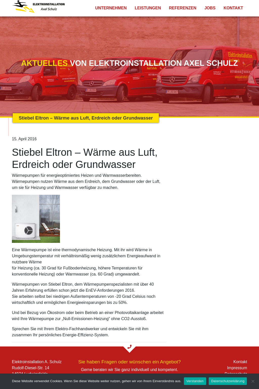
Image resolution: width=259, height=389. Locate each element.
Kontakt (233, 8)
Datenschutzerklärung (227, 381)
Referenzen (182, 8)
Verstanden (195, 381)
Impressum (237, 368)
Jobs (209, 8)
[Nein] (252, 381)
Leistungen (148, 8)
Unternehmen (110, 8)
